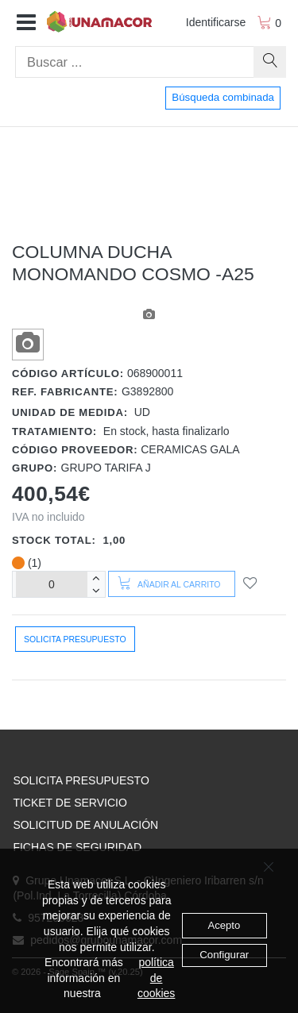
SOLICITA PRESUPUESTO (81, 780)
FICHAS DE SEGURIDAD (77, 847)
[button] (26, 23)
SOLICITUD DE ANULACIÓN (85, 824)
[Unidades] (51, 584)
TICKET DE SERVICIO (69, 802)
